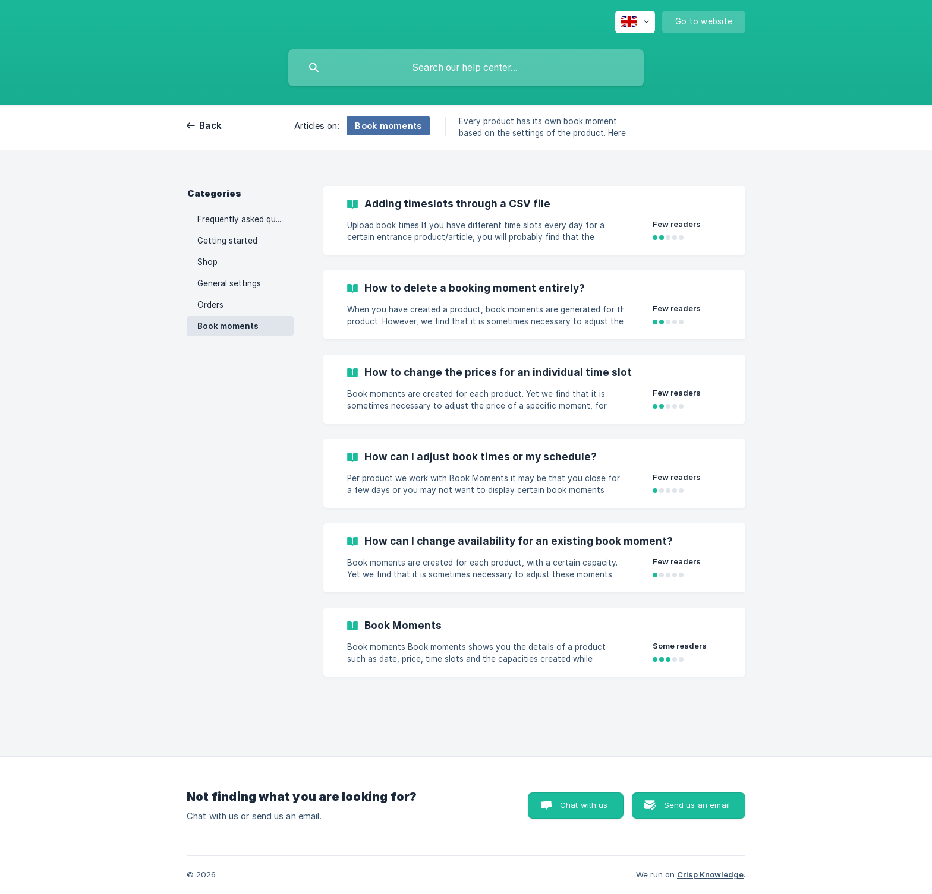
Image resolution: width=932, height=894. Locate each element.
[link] (534, 220)
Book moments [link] (228, 326)
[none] (635, 22)
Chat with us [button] (584, 805)
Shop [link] (207, 262)
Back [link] (210, 125)
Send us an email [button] (697, 805)
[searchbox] (466, 67)
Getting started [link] (227, 240)
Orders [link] (210, 304)
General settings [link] (229, 283)
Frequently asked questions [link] (245, 219)
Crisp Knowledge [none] (710, 874)
